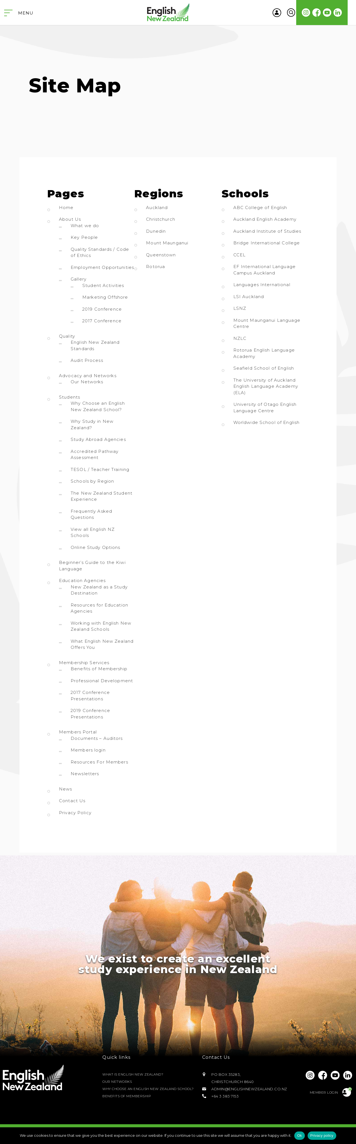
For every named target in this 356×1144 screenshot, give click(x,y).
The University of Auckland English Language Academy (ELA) (265, 386)
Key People (84, 237)
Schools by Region (92, 481)
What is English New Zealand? (135, 1071)
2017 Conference (102, 320)
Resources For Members (99, 762)
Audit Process (87, 360)
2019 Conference (102, 309)
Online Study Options (95, 547)
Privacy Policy (75, 812)
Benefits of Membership (99, 668)
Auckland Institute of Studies (267, 231)
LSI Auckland (248, 296)
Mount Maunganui (167, 243)
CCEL (239, 254)
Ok (299, 1135)
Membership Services (84, 662)
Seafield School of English (263, 368)
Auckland (157, 207)
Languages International (261, 284)
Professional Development (102, 680)
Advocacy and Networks (88, 375)
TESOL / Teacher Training (100, 469)
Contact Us (72, 800)
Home (66, 207)
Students (69, 397)
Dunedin (156, 231)
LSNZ (239, 308)
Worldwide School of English (266, 422)
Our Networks (87, 381)
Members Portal (78, 732)
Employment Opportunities (102, 267)
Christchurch (160, 219)
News (65, 789)
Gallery (78, 279)
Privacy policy (321, 1135)
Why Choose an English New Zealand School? (143, 1089)
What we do (85, 225)
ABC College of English (260, 207)
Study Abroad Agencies (98, 439)
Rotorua (155, 266)
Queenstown (161, 254)
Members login (88, 750)
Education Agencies (82, 580)
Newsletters (85, 773)
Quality (67, 336)
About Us (70, 219)
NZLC (240, 338)
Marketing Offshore (105, 297)
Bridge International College (266, 243)
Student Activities (103, 285)
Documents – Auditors (97, 738)
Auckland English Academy (264, 219)
